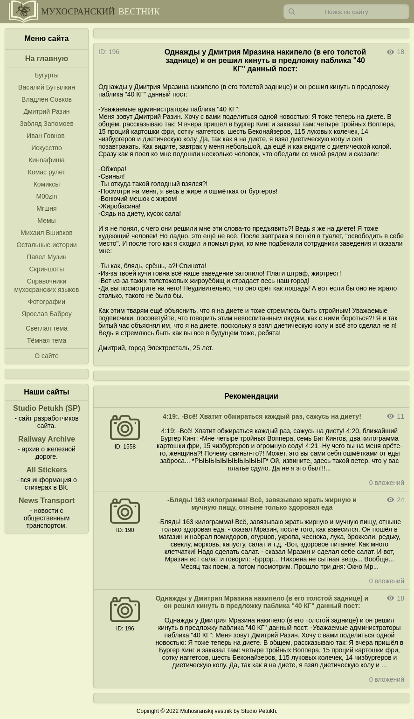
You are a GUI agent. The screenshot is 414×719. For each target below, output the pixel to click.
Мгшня (46, 208)
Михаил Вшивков (46, 232)
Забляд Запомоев (47, 123)
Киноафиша (46, 160)
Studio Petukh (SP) (46, 408)
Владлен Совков (46, 99)
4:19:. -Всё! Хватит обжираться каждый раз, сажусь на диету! (262, 416)
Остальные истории (46, 245)
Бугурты (46, 75)
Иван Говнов (46, 135)
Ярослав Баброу (46, 314)
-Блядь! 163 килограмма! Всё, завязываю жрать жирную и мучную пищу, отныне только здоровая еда (262, 503)
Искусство (46, 148)
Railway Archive (46, 439)
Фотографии (46, 301)
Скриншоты (46, 269)
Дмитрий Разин (46, 111)
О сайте (46, 356)
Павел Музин (46, 257)
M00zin (46, 196)
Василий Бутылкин (46, 87)
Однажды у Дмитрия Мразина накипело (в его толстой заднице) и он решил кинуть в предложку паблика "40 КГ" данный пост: (262, 602)
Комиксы (47, 184)
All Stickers (46, 470)
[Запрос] (346, 11)
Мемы (46, 220)
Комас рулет (46, 172)
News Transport (47, 501)
